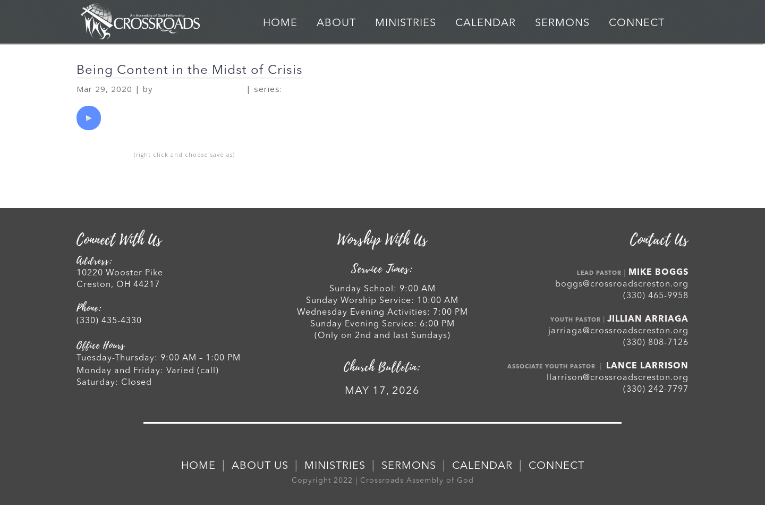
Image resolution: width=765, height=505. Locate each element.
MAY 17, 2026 (382, 391)
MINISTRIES (405, 23)
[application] (88, 118)
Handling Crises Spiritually (356, 89)
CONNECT (637, 23)
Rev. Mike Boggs (199, 89)
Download (103, 154)
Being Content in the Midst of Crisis (189, 70)
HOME (280, 23)
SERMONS (562, 23)
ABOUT (336, 23)
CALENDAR (485, 23)
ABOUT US (260, 466)
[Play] (88, 118)
